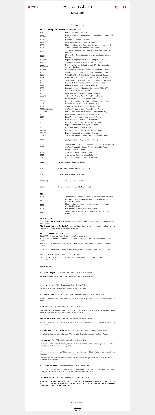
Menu (31, 6)
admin (77, 410)
